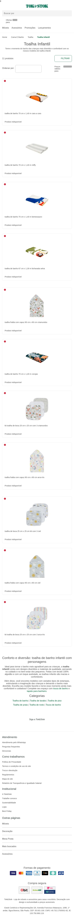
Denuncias (6, 751)
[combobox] (28, 69)
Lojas (4, 807)
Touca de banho (53, 705)
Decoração (37, 831)
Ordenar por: (8, 68)
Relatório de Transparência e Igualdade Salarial (22, 783)
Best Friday (7, 811)
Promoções (30, 28)
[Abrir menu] (12, 6)
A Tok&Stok (7, 794)
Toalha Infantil (43, 37)
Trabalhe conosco (9, 798)
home (4, 37)
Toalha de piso (54, 701)
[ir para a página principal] (37, 6)
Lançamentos (44, 28)
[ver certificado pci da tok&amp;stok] (49, 890)
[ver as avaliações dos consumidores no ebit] (24, 890)
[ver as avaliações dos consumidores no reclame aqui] (37, 890)
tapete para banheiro (37, 691)
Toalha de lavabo (38, 701)
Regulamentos (8, 775)
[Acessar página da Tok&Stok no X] (48, 725)
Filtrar (63, 58)
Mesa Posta (37, 838)
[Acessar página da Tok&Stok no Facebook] (26, 725)
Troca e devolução (9, 770)
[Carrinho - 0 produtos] (70, 6)
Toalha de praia (20, 705)
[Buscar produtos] (37, 13)
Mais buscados (37, 846)
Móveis (5, 28)
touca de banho (60, 688)
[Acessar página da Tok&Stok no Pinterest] (41, 725)
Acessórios (17, 28)
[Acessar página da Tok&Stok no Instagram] (33, 725)
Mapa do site (7, 779)
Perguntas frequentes (11, 747)
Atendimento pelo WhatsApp (14, 742)
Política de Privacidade (11, 762)
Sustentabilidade (9, 803)
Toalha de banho (20, 701)
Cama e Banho (17, 37)
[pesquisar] (68, 13)
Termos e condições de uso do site (16, 766)
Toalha (30, 37)
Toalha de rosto (36, 705)
